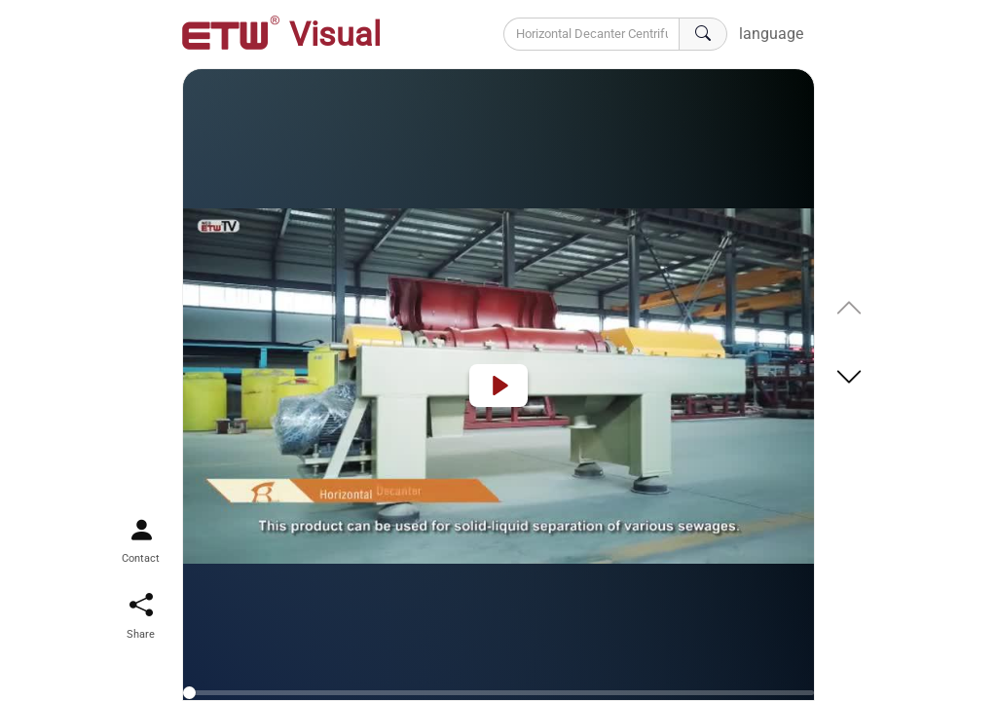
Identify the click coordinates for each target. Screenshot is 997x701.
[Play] (498, 385)
